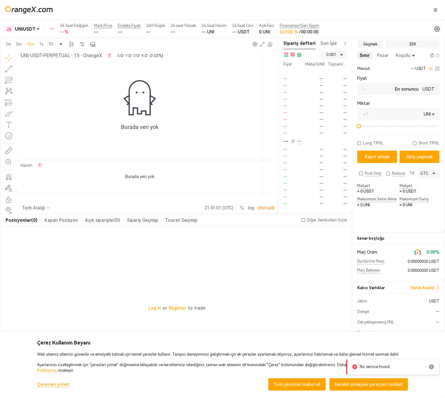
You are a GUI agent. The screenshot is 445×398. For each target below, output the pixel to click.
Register (177, 308)
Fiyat (362, 78)
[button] (359, 143)
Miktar (363, 103)
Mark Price (103, 26)
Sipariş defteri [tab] (299, 43)
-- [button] (289, 141)
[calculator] (437, 68)
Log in (154, 308)
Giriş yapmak (344, 9)
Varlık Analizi (424, 288)
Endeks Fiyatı (129, 26)
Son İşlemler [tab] (333, 43)
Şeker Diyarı (264, 9)
